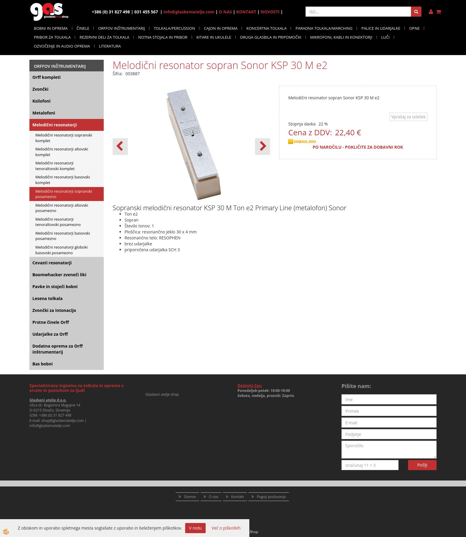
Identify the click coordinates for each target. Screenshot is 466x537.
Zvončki (40, 89)
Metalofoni (43, 113)
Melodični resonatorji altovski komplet (61, 151)
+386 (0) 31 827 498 (55, 415)
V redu (195, 528)
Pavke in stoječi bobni (55, 286)
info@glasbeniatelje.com (189, 12)
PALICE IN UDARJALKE (380, 28)
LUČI (385, 37)
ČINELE (83, 28)
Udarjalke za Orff (50, 334)
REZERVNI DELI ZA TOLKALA (104, 37)
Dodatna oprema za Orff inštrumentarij (57, 349)
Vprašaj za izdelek (408, 117)
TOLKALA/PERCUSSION (174, 28)
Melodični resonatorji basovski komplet (62, 179)
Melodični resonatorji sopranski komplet (63, 137)
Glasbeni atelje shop (162, 394)
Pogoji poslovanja (271, 496)
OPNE (414, 28)
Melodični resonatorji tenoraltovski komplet (55, 165)
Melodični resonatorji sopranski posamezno (63, 194)
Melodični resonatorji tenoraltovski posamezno (58, 221)
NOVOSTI (270, 12)
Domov (190, 496)
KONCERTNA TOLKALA (266, 28)
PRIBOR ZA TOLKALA (52, 37)
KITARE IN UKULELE (213, 37)
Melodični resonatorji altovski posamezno (61, 207)
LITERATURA (110, 46)
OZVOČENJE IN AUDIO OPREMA (62, 46)
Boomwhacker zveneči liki (59, 274)
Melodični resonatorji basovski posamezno (62, 235)
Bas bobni (42, 364)
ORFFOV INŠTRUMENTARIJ (121, 28)
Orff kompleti (46, 77)
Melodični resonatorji (54, 125)
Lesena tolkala (47, 298)
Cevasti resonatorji (52, 263)
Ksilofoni (41, 101)
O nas (213, 496)
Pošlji (422, 465)
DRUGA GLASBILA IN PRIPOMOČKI (270, 37)
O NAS (225, 12)
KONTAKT (246, 12)
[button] (262, 146)
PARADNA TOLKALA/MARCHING (323, 28)
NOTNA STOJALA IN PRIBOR (163, 37)
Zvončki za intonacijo (54, 310)
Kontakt (237, 496)
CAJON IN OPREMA (220, 28)
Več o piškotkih (226, 528)
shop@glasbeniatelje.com (63, 420)
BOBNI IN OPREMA (51, 28)
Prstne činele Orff (50, 322)
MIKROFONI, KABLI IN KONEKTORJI (341, 37)
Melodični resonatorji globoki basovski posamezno (61, 249)
